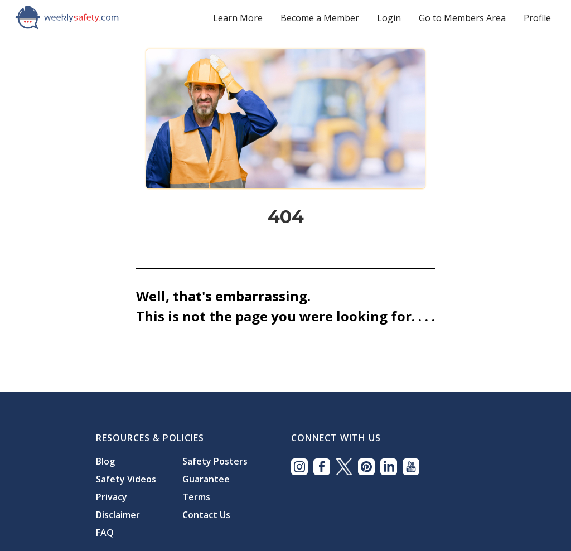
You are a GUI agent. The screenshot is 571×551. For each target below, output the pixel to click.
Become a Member (319, 18)
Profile (537, 18)
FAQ (105, 532)
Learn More (238, 18)
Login (389, 18)
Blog (105, 461)
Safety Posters (215, 461)
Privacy (111, 497)
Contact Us (206, 515)
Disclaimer (118, 515)
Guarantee (206, 479)
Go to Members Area (462, 18)
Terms (196, 497)
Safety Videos (126, 479)
